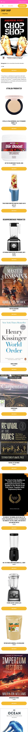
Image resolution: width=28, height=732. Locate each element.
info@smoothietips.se (23, 1)
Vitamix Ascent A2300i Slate (14, 603)
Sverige (3, 1)
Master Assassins (14, 308)
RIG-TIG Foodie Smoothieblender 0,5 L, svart (14, 562)
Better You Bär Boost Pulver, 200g (14, 163)
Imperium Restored (14, 698)
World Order (14, 364)
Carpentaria (14, 408)
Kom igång (22, 5)
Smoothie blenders (19, 63)
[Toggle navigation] (2, 6)
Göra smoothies (11, 63)
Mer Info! (14, 70)
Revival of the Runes (14, 462)
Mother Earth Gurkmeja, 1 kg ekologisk (14, 643)
